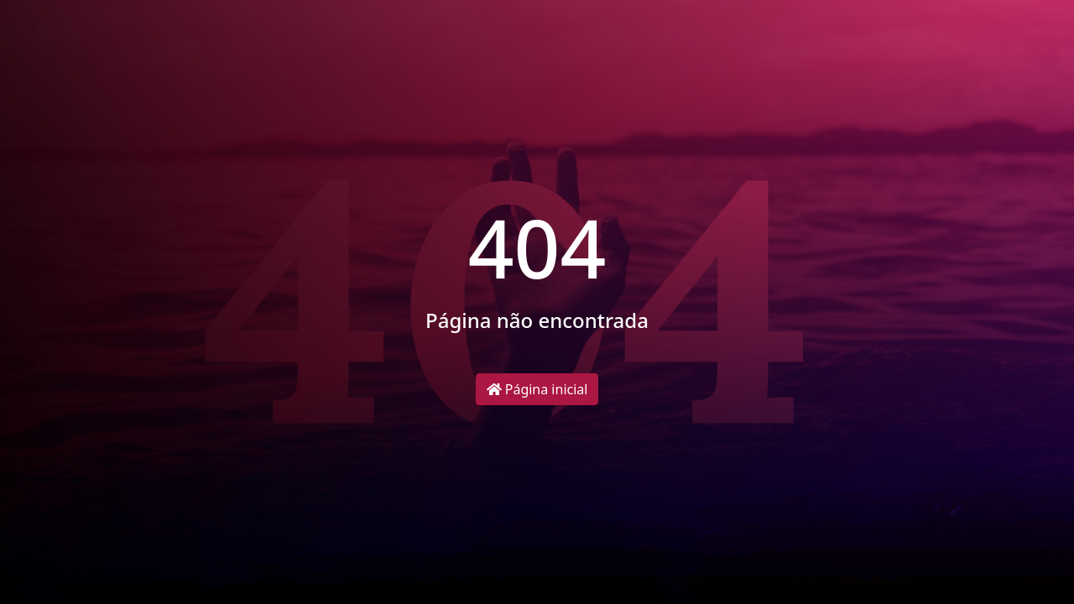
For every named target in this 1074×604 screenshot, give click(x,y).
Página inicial (537, 389)
